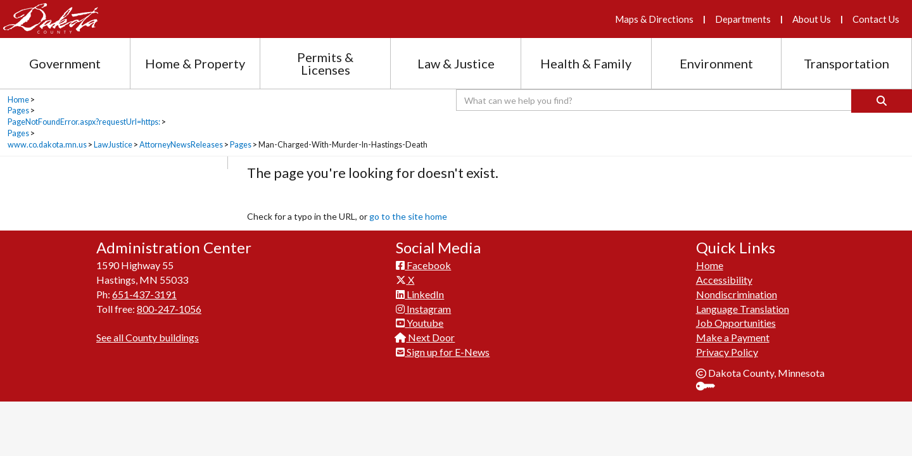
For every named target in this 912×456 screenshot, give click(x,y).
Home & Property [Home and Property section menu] (195, 63)
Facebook (423, 265)
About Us (811, 19)
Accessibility (724, 280)
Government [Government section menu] (65, 63)
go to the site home (408, 216)
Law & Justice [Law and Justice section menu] (456, 63)
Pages (18, 110)
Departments (743, 19)
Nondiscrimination (736, 294)
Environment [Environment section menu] (716, 63)
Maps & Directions (654, 19)
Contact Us (875, 19)
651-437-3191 (144, 294)
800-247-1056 (169, 309)
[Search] (881, 101)
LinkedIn (420, 294)
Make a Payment (733, 337)
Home (18, 99)
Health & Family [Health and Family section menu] (585, 63)
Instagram (423, 309)
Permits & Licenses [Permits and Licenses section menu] (325, 63)
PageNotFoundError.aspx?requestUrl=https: (84, 122)
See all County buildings (147, 337)
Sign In (710, 387)
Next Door (425, 337)
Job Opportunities (736, 323)
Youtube (419, 323)
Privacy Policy (727, 352)
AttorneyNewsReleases (181, 144)
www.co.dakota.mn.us (47, 144)
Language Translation (742, 309)
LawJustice (113, 144)
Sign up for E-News (443, 352)
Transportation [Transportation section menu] (846, 63)
